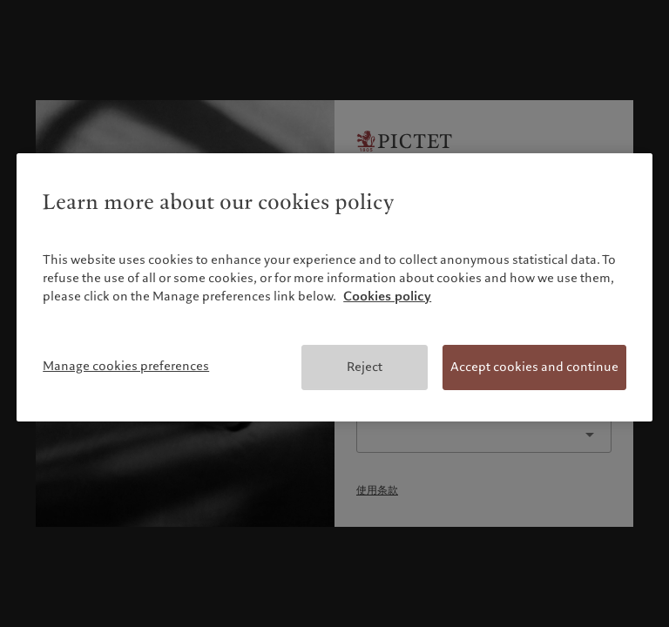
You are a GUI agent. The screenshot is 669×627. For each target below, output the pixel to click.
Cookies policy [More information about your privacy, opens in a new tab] (387, 296)
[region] (334, 287)
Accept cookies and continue (534, 366)
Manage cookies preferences (126, 365)
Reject (364, 366)
